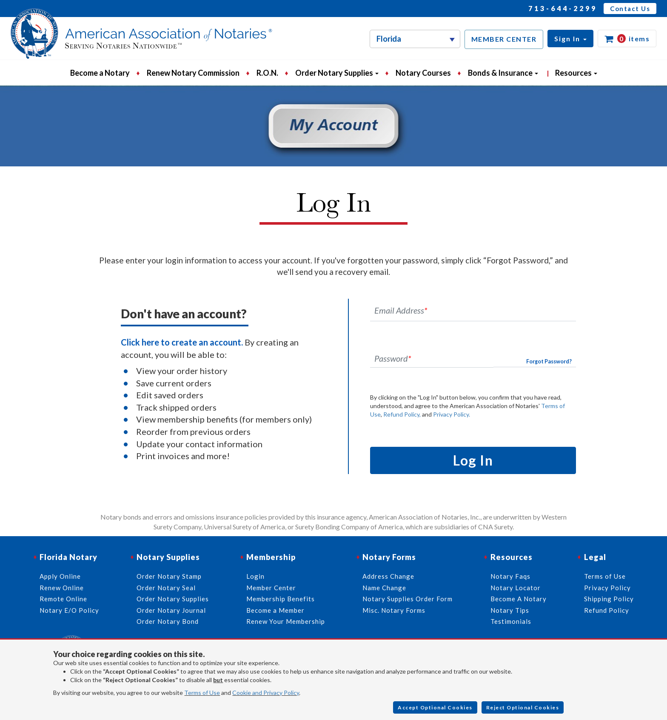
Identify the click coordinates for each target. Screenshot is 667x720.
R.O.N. (267, 72)
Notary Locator (515, 587)
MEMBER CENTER (504, 39)
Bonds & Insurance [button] (503, 72)
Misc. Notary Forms (393, 610)
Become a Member (275, 610)
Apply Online (60, 576)
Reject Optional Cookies (522, 707)
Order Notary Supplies (173, 599)
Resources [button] (576, 72)
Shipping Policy (609, 599)
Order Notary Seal (166, 587)
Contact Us (630, 8)
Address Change (388, 576)
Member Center (271, 587)
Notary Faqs (510, 576)
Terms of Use (202, 692)
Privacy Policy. (451, 414)
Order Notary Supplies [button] (337, 72)
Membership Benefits (280, 599)
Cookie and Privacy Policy (265, 692)
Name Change (384, 587)
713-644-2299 (562, 8)
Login (255, 576)
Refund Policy (606, 610)
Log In (473, 460)
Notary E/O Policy (69, 610)
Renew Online (62, 587)
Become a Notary (100, 72)
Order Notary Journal (171, 610)
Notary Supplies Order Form (407, 599)
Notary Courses (423, 72)
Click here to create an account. (182, 342)
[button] (570, 38)
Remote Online (63, 599)
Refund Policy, (402, 414)
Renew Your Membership (285, 621)
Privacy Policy (607, 587)
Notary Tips (509, 610)
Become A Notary (518, 599)
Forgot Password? (549, 361)
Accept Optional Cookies (435, 707)
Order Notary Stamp (169, 576)
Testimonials (510, 621)
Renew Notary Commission (193, 72)
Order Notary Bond (168, 621)
